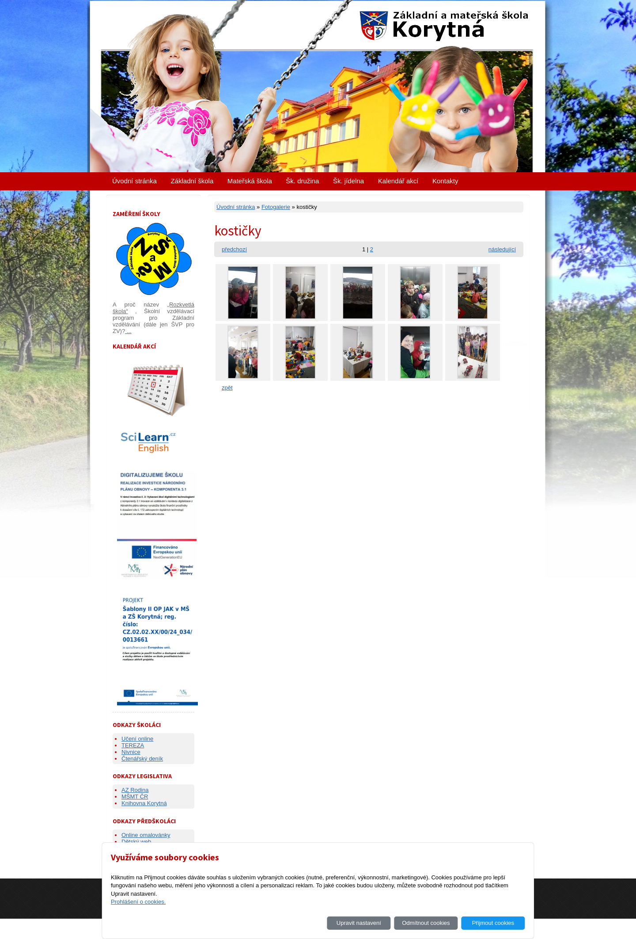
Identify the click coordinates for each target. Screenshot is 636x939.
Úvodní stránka (134, 181)
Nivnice (130, 752)
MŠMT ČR (134, 796)
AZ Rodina (134, 790)
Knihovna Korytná (144, 803)
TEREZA (132, 745)
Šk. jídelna (348, 181)
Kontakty (445, 181)
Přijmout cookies (493, 923)
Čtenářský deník (142, 758)
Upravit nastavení (359, 923)
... (128, 331)
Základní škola (192, 181)
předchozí (234, 249)
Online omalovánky (145, 835)
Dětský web (136, 841)
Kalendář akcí (398, 181)
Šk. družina (302, 181)
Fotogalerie (275, 207)
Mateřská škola (249, 181)
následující (502, 249)
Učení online (137, 738)
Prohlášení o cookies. (138, 901)
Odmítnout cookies (426, 923)
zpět (227, 387)
